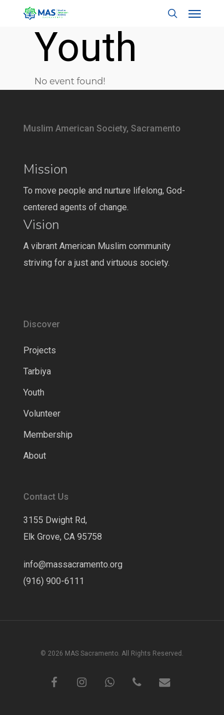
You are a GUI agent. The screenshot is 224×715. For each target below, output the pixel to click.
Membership (48, 434)
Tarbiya (37, 371)
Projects (39, 350)
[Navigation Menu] (195, 13)
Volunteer (41, 413)
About (34, 455)
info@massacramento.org (73, 564)
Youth (33, 392)
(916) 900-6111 (53, 581)
